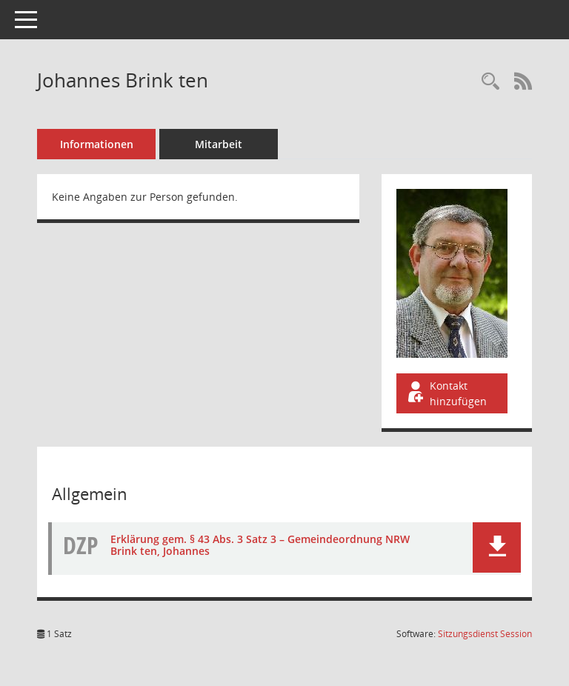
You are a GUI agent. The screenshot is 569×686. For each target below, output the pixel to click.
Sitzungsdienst (485, 633)
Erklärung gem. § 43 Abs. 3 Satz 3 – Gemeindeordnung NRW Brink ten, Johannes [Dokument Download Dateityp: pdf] (260, 545)
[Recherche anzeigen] (490, 82)
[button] (497, 547)
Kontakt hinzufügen (446, 393)
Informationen (96, 144)
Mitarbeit (218, 144)
